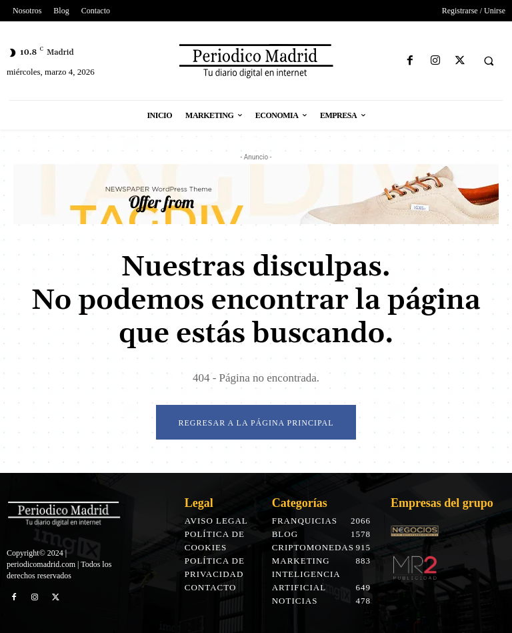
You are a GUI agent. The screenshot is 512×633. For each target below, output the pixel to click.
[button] (488, 61)
